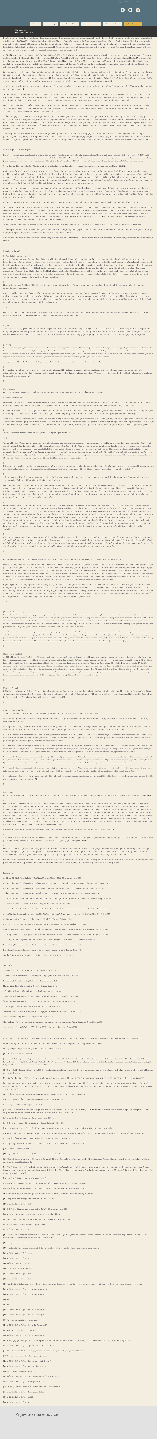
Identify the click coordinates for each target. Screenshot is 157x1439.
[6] (67, 58)
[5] (11, 55)
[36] (40, 296)
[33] (60, 277)
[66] (117, 863)
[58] (97, 675)
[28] (102, 216)
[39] (147, 334)
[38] (76, 315)
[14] (91, 94)
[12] (129, 86)
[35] (37, 293)
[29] (107, 224)
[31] (86, 274)
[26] (21, 213)
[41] (99, 362)
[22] (124, 166)
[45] (70, 433)
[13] (22, 89)
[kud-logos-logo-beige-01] (23, 7)
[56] (34, 657)
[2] (115, 41)
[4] (76, 50)
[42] (28, 376)
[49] (11, 529)
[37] (65, 302)
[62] (149, 795)
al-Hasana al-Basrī (93, 1110)
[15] (114, 94)
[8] (63, 61)
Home (17, 32)
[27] (42, 213)
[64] (113, 829)
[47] (132, 469)
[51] (115, 546)
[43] (98, 410)
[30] (93, 259)
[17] (60, 111)
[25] (32, 197)
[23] (46, 174)
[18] (118, 119)
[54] (151, 638)
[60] (78, 768)
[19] (36, 128)
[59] (63, 697)
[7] (137, 58)
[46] (86, 458)
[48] (51, 497)
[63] (94, 806)
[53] (88, 596)
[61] (35, 779)
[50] (122, 540)
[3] (62, 44)
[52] (88, 559)
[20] (146, 139)
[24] (11, 180)
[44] (146, 425)
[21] (69, 158)
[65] (85, 840)
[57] (138, 663)
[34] (30, 285)
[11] (111, 81)
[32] (119, 274)
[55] (126, 641)
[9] (107, 67)
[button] (138, 10)
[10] (49, 78)
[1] (28, 41)
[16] (4, 97)
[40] (55, 351)
